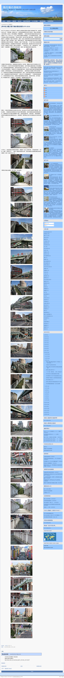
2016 (46, 352)
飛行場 (45, 237)
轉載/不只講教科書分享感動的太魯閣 (50, 482)
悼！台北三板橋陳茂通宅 (53, 163)
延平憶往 (45, 323)
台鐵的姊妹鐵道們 (47, 456)
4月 (46, 394)
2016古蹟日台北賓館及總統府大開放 (52, 373)
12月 (47, 354)
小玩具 (45, 274)
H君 (46, 88)
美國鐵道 (45, 270)
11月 (47, 356)
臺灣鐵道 (45, 233)
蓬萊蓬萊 (45, 275)
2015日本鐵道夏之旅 (47, 316)
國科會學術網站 (43, 21)
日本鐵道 (45, 241)
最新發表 (8, 21)
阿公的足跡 (46, 248)
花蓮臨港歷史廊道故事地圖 (49, 472)
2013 (46, 406)
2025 (46, 334)
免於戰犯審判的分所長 (48, 450)
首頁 (21, 666)
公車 (45, 319)
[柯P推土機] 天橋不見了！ (50, 369)
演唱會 (45, 268)
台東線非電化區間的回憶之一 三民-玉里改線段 (52, 458)
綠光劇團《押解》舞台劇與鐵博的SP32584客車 (52, 55)
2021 (46, 342)
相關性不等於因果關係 (48, 448)
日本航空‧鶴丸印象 (52, 126)
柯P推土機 (13, 647)
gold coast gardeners (47, 547)
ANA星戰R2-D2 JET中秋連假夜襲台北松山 (54, 375)
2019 (46, 346)
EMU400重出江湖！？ (50, 379)
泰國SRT (45, 327)
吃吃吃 (45, 250)
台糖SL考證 (46, 303)
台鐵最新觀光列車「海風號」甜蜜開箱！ (51, 49)
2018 (46, 348)
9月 (46, 360)
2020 (46, 344)
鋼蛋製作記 (46, 283)
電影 (45, 257)
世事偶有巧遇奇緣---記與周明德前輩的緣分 (54, 377)
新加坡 (45, 286)
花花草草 (45, 299)
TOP (63, 676)
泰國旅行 (45, 290)
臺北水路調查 (46, 261)
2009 (46, 414)
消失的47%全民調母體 (48, 490)
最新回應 (14, 21)
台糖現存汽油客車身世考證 (51, 364)
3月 (46, 396)
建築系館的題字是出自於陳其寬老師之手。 (51, 71)
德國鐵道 (45, 325)
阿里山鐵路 (46, 263)
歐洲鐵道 (45, 308)
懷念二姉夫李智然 (47, 498)
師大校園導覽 (46, 255)
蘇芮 (45, 310)
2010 (46, 412)
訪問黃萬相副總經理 (47, 500)
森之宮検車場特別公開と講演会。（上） (51, 440)
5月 (46, 392)
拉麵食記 (45, 252)
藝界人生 (45, 235)
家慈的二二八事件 (47, 507)
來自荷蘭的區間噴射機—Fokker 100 (50, 517)
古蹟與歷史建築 (7, 647)
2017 (46, 350)
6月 (46, 390)
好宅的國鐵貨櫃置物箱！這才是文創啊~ (53, 383)
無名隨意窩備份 (50, 21)
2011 (46, 410)
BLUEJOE (5, 654)
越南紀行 (45, 281)
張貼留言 (3, 663)
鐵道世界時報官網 (26, 21)
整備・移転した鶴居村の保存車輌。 (50, 437)
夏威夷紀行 (46, 306)
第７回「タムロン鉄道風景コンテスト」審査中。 (53, 431)
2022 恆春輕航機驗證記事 (48, 513)
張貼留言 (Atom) (8, 668)
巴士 (45, 246)
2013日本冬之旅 (47, 266)
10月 (47, 358)
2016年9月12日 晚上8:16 (15, 654)
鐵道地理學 (46, 312)
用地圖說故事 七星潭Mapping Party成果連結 (52, 479)
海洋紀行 (45, 253)
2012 (46, 408)
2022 (46, 340)
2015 (46, 402)
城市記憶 (45, 305)
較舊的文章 (39, 666)
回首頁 (4, 21)
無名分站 (19, 21)
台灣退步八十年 (47, 492)
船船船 (45, 259)
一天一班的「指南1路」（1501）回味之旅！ (54, 371)
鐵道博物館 (46, 294)
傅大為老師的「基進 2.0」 (49, 502)
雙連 (45, 285)
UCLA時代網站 (35, 21)
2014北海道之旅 (47, 279)
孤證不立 (45, 446)
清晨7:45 (10, 645)
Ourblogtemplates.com (17, 676)
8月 (46, 386)
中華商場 (45, 301)
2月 (46, 398)
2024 (46, 336)
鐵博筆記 (45, 277)
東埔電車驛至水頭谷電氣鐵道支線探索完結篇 (52, 504)
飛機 (45, 239)
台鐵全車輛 (46, 321)
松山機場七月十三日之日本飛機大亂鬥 (51, 461)
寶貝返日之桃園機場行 (48, 463)
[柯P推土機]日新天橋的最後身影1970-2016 (15, 26)
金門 (45, 292)
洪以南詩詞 (46, 244)
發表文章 (47, 223)
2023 (46, 338)
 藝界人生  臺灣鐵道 (47, 314)
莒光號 (45, 272)
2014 (46, 404)
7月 (46, 388)
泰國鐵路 (45, 288)
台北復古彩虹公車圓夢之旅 (49, 48)
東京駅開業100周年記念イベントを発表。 (51, 434)
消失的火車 (46, 297)
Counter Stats (46, 545)
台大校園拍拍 (51, 148)
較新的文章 (4, 666)
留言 (46, 225)
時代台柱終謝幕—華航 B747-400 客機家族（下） (53, 515)
